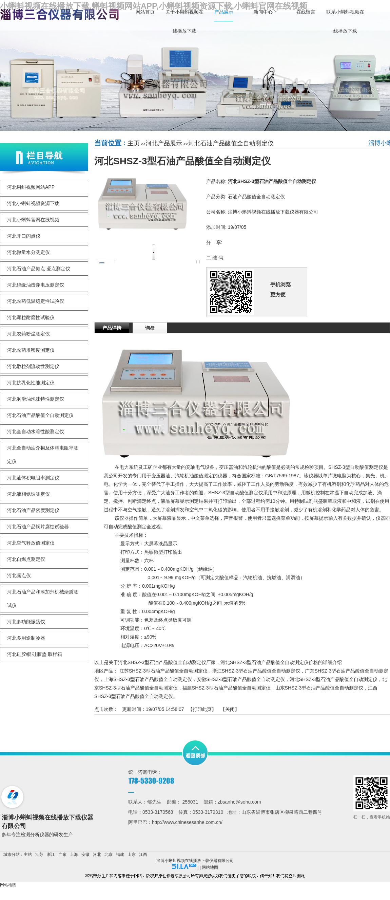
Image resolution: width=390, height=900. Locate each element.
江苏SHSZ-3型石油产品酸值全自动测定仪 (163, 671)
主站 (28, 854)
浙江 (51, 854)
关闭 (230, 709)
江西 (143, 854)
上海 (74, 854)
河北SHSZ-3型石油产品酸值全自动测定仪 (334, 679)
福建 (120, 854)
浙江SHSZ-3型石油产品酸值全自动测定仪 (256, 671)
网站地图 (210, 867)
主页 (134, 143)
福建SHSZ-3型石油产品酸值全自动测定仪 (226, 688)
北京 (108, 854)
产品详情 (111, 328)
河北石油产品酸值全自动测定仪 (231, 143)
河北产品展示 (163, 143)
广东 (62, 854)
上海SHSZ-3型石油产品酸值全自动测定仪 (148, 679)
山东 (132, 854)
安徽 (85, 854)
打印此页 (202, 709)
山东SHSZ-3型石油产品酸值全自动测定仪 (319, 688)
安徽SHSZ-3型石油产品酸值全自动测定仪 (241, 679)
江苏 (39, 854)
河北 (97, 854)
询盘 (150, 328)
